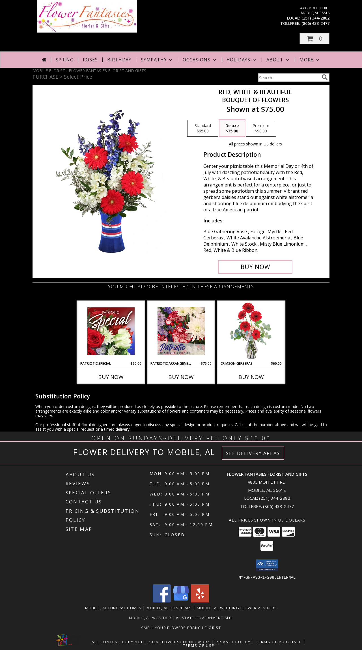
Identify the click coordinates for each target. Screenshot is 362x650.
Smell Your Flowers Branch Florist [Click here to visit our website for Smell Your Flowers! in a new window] (181, 627)
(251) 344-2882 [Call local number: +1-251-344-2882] (315, 18)
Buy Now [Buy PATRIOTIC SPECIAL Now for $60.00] (111, 377)
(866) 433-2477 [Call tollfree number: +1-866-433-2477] (315, 23)
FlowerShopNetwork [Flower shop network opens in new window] (185, 641)
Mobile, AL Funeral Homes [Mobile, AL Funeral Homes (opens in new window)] (113, 607)
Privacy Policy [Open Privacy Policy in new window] (233, 641)
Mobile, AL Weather (150, 617)
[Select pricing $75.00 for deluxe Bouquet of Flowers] (232, 128)
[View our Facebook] (162, 600)
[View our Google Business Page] (181, 600)
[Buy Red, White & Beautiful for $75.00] (255, 267)
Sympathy (157, 60)
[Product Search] (288, 77)
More (309, 60)
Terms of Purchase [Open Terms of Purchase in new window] (279, 641)
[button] (314, 38)
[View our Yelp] (200, 600)
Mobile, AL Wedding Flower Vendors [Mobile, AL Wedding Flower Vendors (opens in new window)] (237, 607)
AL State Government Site (204, 617)
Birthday (119, 60)
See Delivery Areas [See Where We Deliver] (253, 453)
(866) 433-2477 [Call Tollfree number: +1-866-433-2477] (278, 506)
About (278, 60)
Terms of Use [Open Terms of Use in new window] (198, 645)
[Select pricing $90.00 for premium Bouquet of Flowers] (261, 128)
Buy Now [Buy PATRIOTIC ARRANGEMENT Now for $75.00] (181, 377)
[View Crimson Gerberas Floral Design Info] (251, 331)
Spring (65, 60)
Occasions (200, 60)
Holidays (242, 60)
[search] (324, 77)
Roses (90, 60)
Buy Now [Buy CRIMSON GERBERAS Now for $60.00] (251, 377)
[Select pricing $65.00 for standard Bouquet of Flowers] (203, 128)
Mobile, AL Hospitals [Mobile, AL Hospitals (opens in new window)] (169, 607)
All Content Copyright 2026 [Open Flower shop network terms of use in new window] (125, 641)
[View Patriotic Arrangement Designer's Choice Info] (181, 331)
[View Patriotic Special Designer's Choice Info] (111, 331)
